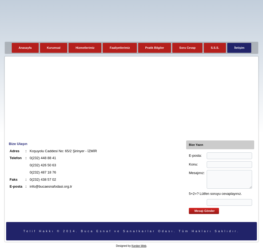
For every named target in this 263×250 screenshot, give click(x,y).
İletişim (239, 47)
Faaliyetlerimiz (120, 47)
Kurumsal (54, 47)
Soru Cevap (187, 47)
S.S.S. (215, 47)
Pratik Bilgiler (154, 47)
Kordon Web (139, 245)
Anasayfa (25, 47)
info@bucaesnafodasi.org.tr (51, 186)
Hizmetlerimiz (84, 47)
